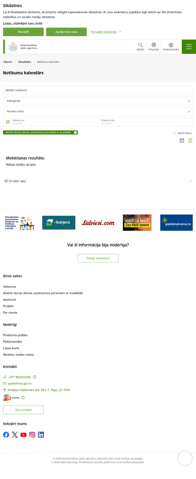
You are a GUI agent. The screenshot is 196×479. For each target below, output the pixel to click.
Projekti (8, 306)
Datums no (18, 120)
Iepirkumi (9, 299)
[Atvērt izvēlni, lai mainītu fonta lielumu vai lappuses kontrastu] (171, 47)
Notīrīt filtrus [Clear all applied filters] (185, 133)
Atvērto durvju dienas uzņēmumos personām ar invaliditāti (43, 293)
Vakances (9, 286)
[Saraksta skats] (190, 140)
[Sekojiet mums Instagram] (32, 435)
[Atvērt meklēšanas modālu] (140, 47)
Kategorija (13, 101)
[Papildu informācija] (34, 376)
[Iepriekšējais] (10, 222)
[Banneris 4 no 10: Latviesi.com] (98, 222)
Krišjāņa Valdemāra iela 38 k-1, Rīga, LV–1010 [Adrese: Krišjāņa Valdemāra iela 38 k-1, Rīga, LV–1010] (39, 390)
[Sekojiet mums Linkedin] (41, 435)
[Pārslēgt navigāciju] (189, 47)
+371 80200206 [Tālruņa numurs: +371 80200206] (19, 377)
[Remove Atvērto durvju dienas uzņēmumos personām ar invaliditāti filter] (75, 132)
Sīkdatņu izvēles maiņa (18, 355)
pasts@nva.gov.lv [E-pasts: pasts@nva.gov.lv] (19, 383)
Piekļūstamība (12, 342)
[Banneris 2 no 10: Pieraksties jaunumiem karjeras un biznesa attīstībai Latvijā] (19, 222)
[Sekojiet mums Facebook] (6, 435)
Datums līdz (108, 120)
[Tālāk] (186, 222)
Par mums (10, 312)
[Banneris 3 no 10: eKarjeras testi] (58, 222)
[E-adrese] (11, 397)
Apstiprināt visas (66, 32)
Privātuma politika (15, 335)
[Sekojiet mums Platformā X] (15, 435)
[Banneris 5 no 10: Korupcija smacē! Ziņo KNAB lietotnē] (137, 222)
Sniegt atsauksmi (98, 258)
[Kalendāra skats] (182, 140)
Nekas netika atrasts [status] (98, 161)
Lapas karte (11, 348)
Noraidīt (23, 32)
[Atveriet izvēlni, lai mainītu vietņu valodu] (153, 47)
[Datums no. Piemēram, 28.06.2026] (50, 122)
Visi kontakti (23, 410)
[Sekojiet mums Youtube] (24, 434)
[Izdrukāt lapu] (98, 181)
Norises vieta (15, 111)
